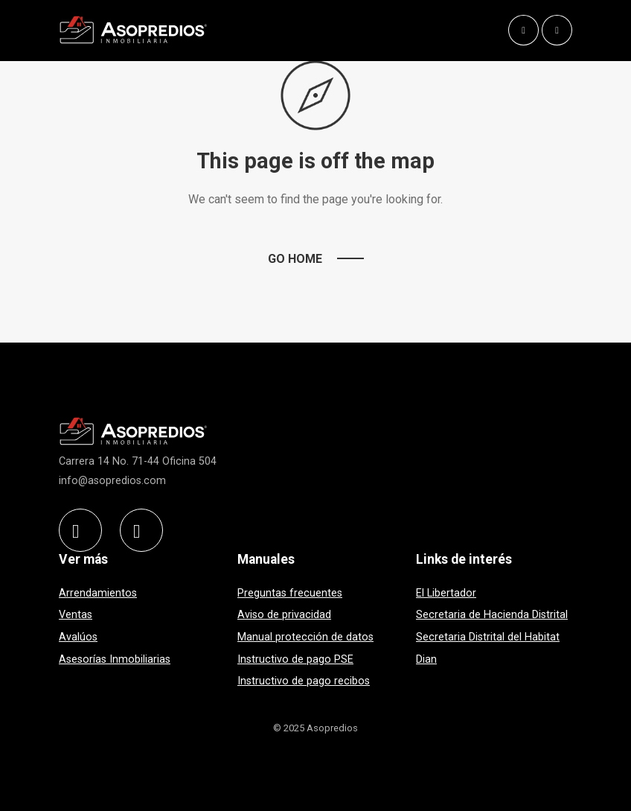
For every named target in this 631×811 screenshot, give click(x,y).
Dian (426, 659)
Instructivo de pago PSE (295, 659)
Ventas (75, 614)
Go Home (295, 259)
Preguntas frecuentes (289, 593)
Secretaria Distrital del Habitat (488, 637)
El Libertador (446, 593)
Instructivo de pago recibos (303, 681)
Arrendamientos (98, 593)
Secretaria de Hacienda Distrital (492, 614)
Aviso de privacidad (284, 614)
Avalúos (78, 637)
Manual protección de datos (305, 637)
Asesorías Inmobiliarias (114, 659)
